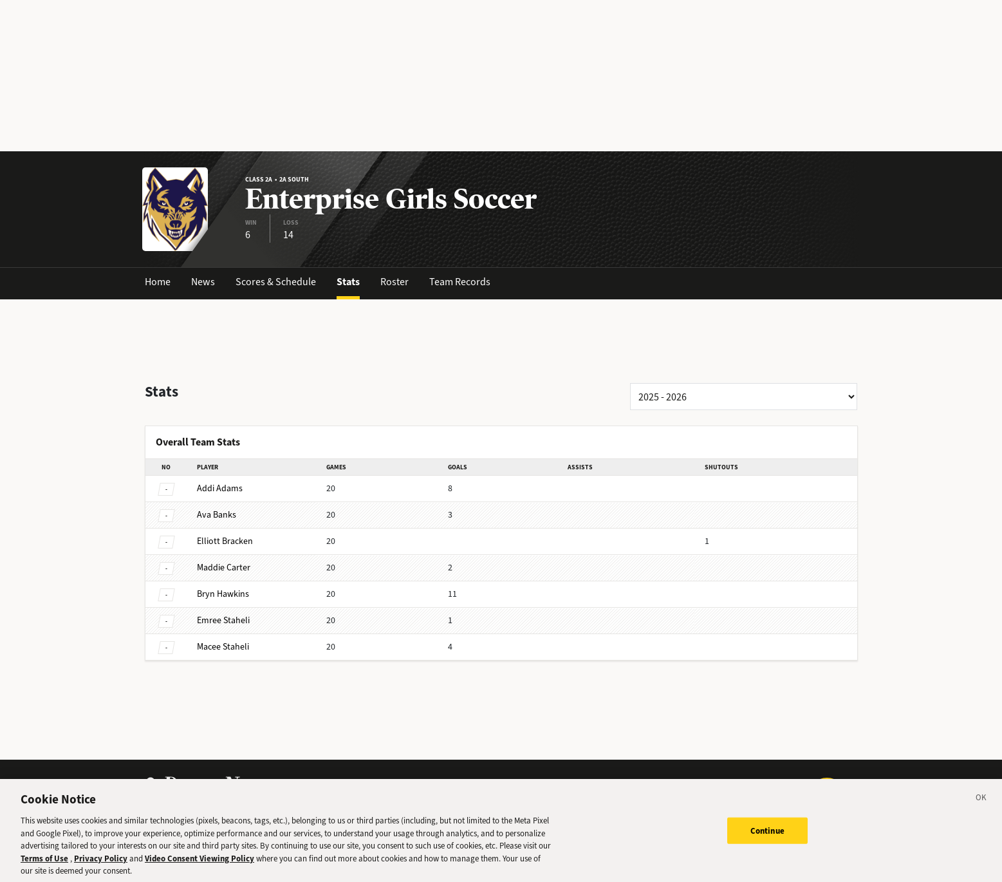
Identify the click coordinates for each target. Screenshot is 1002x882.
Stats (348, 281)
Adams (220, 488)
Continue (767, 838)
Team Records (459, 281)
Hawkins (223, 594)
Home (158, 281)
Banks (216, 515)
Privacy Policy (100, 866)
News (203, 281)
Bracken (225, 541)
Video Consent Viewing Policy (199, 866)
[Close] (981, 808)
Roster (394, 281)
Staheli (223, 620)
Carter (223, 567)
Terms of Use (44, 866)
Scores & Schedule (276, 281)
